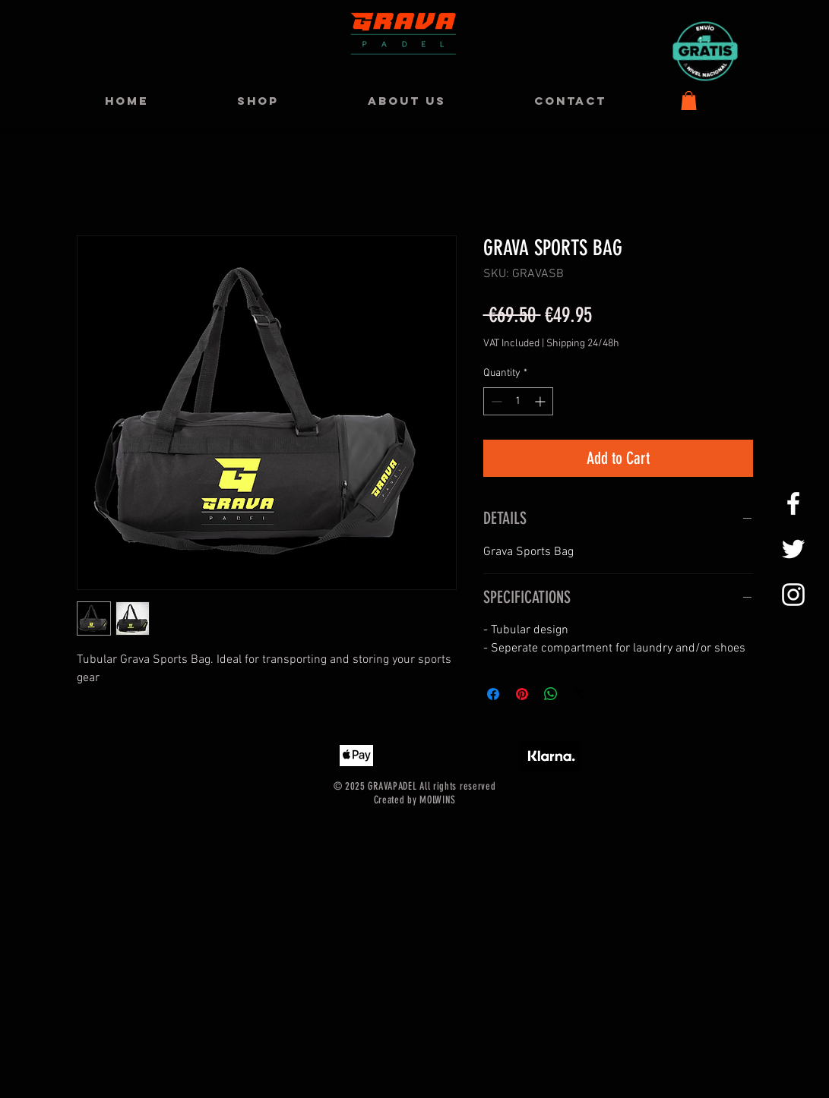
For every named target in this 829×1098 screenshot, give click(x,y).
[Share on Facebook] (493, 694)
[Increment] (541, 401)
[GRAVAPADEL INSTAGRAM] (793, 594)
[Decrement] (495, 401)
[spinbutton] (518, 401)
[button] (689, 100)
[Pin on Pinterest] (522, 694)
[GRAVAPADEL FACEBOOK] (793, 503)
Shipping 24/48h (582, 343)
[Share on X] (580, 694)
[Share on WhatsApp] (551, 694)
